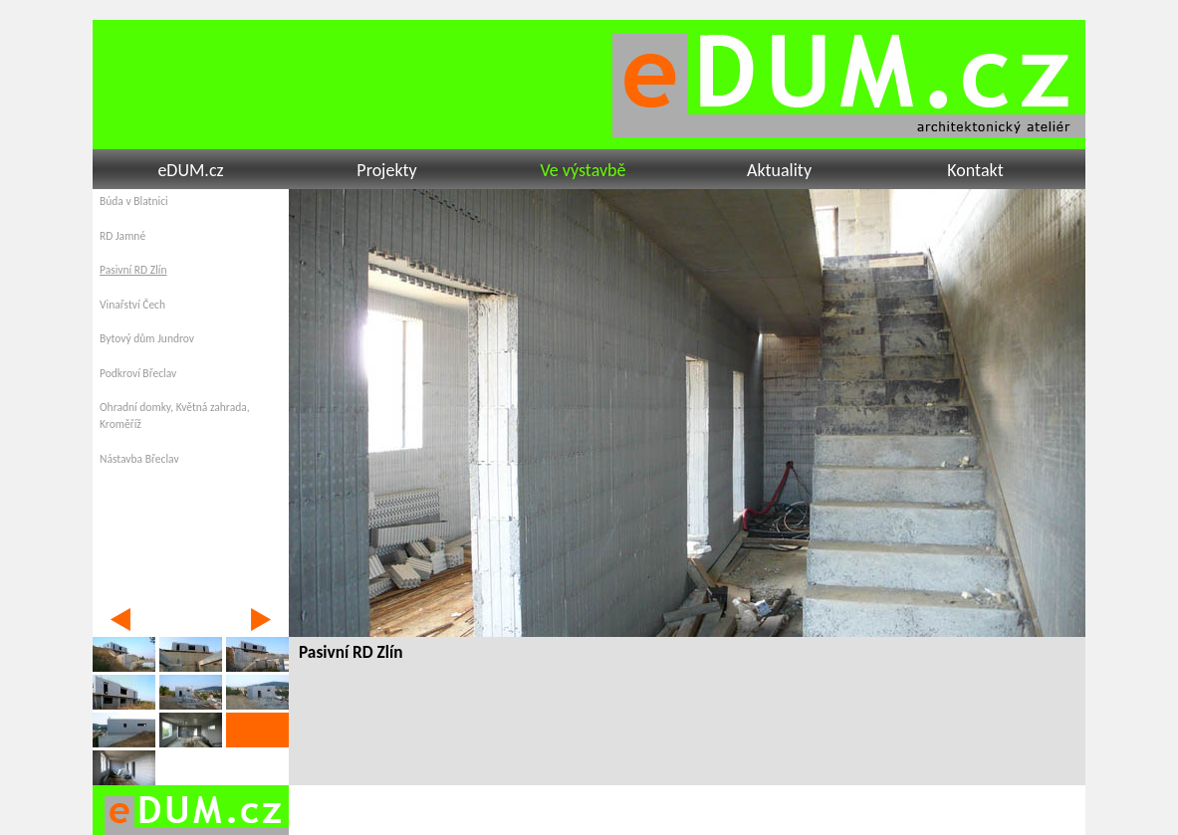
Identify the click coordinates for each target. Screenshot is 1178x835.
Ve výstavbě (582, 170)
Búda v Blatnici (134, 201)
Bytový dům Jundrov (147, 338)
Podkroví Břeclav (138, 373)
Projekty (386, 170)
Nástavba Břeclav (139, 459)
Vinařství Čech (132, 305)
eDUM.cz (190, 170)
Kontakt (975, 170)
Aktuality (779, 170)
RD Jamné (122, 236)
